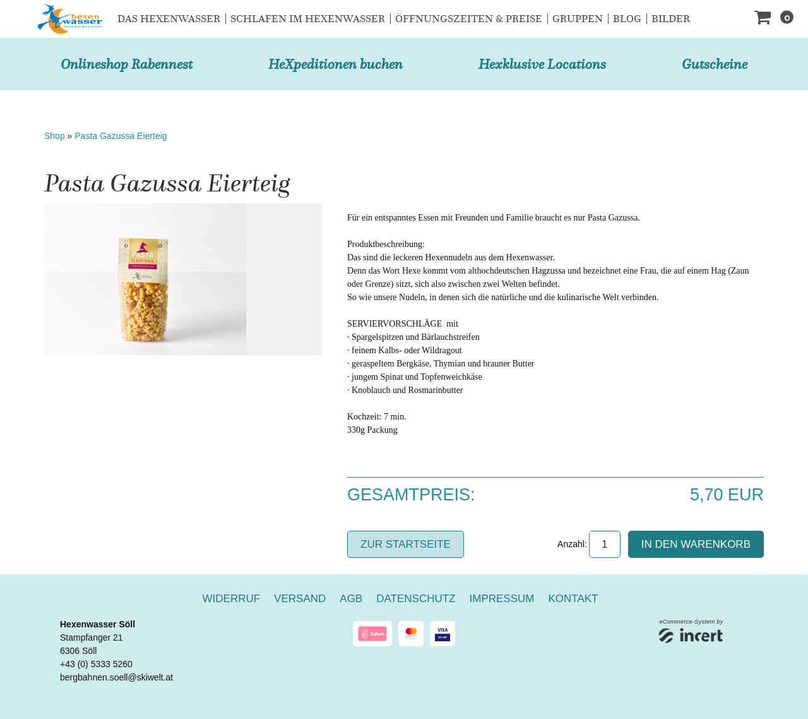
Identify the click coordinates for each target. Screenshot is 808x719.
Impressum (502, 599)
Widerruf (232, 599)
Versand (300, 599)
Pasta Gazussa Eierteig (120, 136)
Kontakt (573, 599)
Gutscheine (714, 64)
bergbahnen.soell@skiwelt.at (116, 677)
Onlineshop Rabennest (127, 64)
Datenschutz (415, 599)
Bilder (670, 18)
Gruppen (577, 18)
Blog (627, 18)
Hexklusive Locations (542, 64)
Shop (54, 136)
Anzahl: (572, 544)
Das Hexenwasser (168, 18)
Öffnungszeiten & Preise (468, 18)
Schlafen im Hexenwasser (307, 18)
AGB (351, 599)
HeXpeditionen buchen (335, 64)
